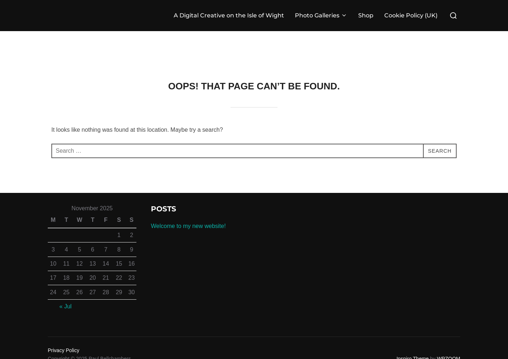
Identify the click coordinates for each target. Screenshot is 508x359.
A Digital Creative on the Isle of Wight (229, 15)
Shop (365, 15)
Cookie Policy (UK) (410, 15)
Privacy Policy (63, 350)
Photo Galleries (321, 15)
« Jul (65, 306)
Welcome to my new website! (188, 226)
